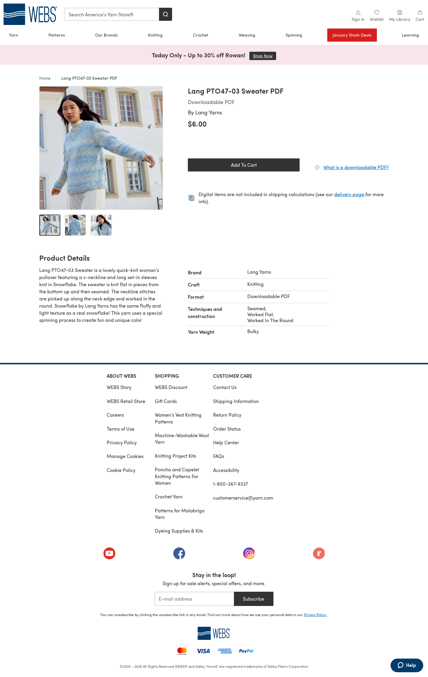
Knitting (155, 35)
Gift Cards (166, 401)
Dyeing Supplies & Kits (179, 531)
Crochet (200, 35)
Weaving (247, 35)
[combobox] (112, 14)
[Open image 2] (75, 225)
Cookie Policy (121, 470)
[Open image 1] (49, 225)
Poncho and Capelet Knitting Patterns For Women (177, 476)
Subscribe (253, 599)
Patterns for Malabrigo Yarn (179, 513)
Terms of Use (120, 429)
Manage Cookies (125, 456)
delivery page (349, 194)
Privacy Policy (122, 442)
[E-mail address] (194, 599)
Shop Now (264, 56)
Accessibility (226, 470)
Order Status (227, 429)
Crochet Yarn (168, 496)
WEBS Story (119, 387)
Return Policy (227, 415)
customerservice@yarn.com (243, 498)
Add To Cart (244, 165)
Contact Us (225, 387)
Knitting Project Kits (175, 456)
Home (45, 78)
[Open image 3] (101, 225)
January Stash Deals (352, 35)
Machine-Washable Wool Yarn (182, 438)
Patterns (56, 35)
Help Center (226, 442)
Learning (410, 35)
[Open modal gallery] (101, 148)
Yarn (13, 35)
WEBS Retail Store (126, 401)
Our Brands (106, 35)
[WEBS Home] (214, 633)
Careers (115, 415)
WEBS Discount (171, 387)
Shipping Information (236, 401)
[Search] (165, 14)
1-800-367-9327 (230, 484)
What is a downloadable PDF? (356, 167)
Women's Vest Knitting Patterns (178, 418)
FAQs (218, 456)
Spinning (294, 35)
